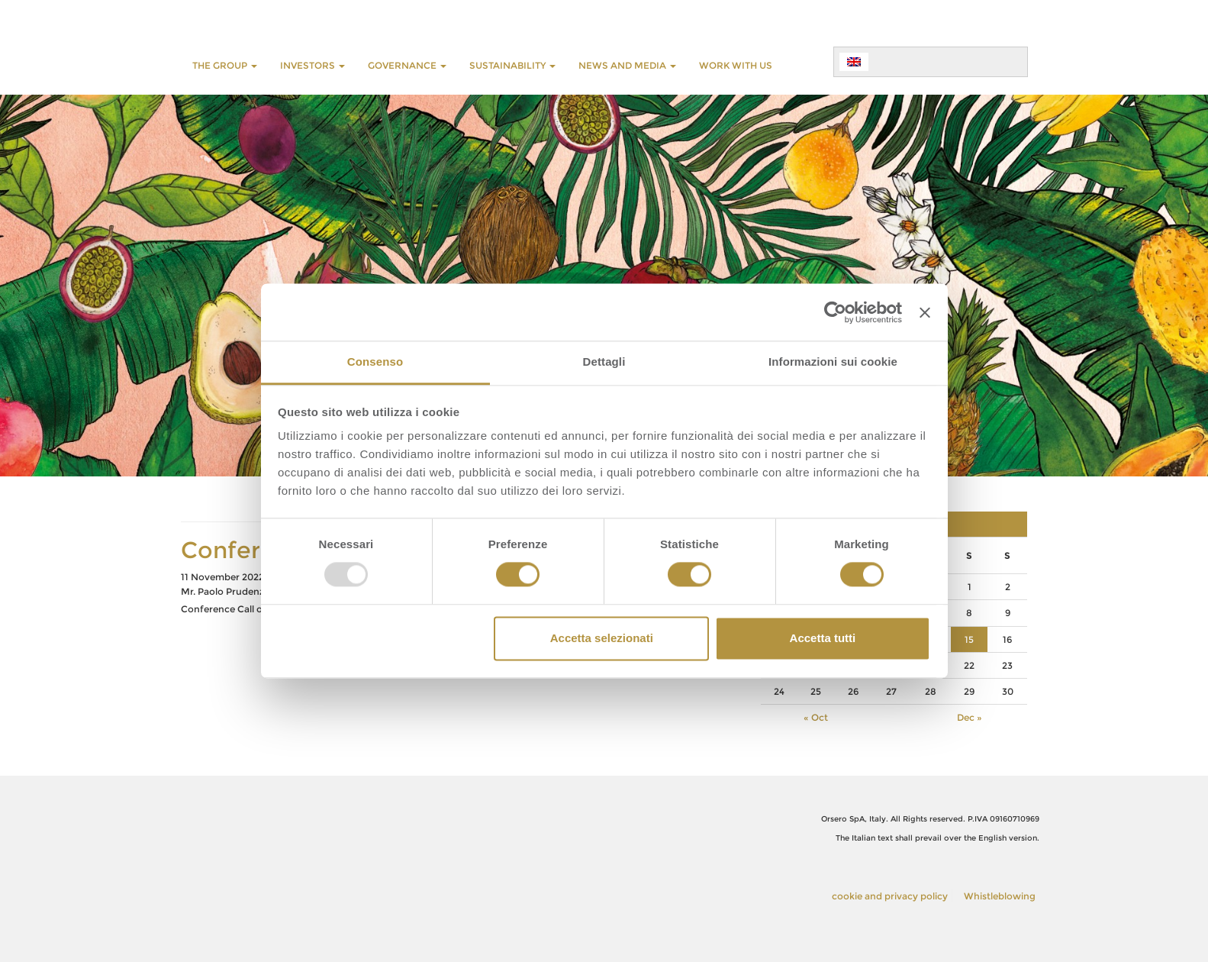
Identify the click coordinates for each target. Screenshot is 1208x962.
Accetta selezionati (601, 637)
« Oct (816, 717)
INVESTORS (312, 65)
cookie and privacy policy (890, 896)
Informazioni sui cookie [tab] (832, 361)
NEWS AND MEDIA (627, 65)
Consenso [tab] (375, 361)
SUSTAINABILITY (512, 65)
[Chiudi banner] (925, 312)
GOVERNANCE (407, 65)
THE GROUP (224, 65)
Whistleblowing (1000, 896)
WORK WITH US (735, 65)
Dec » (969, 717)
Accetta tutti (823, 637)
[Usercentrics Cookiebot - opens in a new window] (835, 312)
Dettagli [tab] (604, 361)
